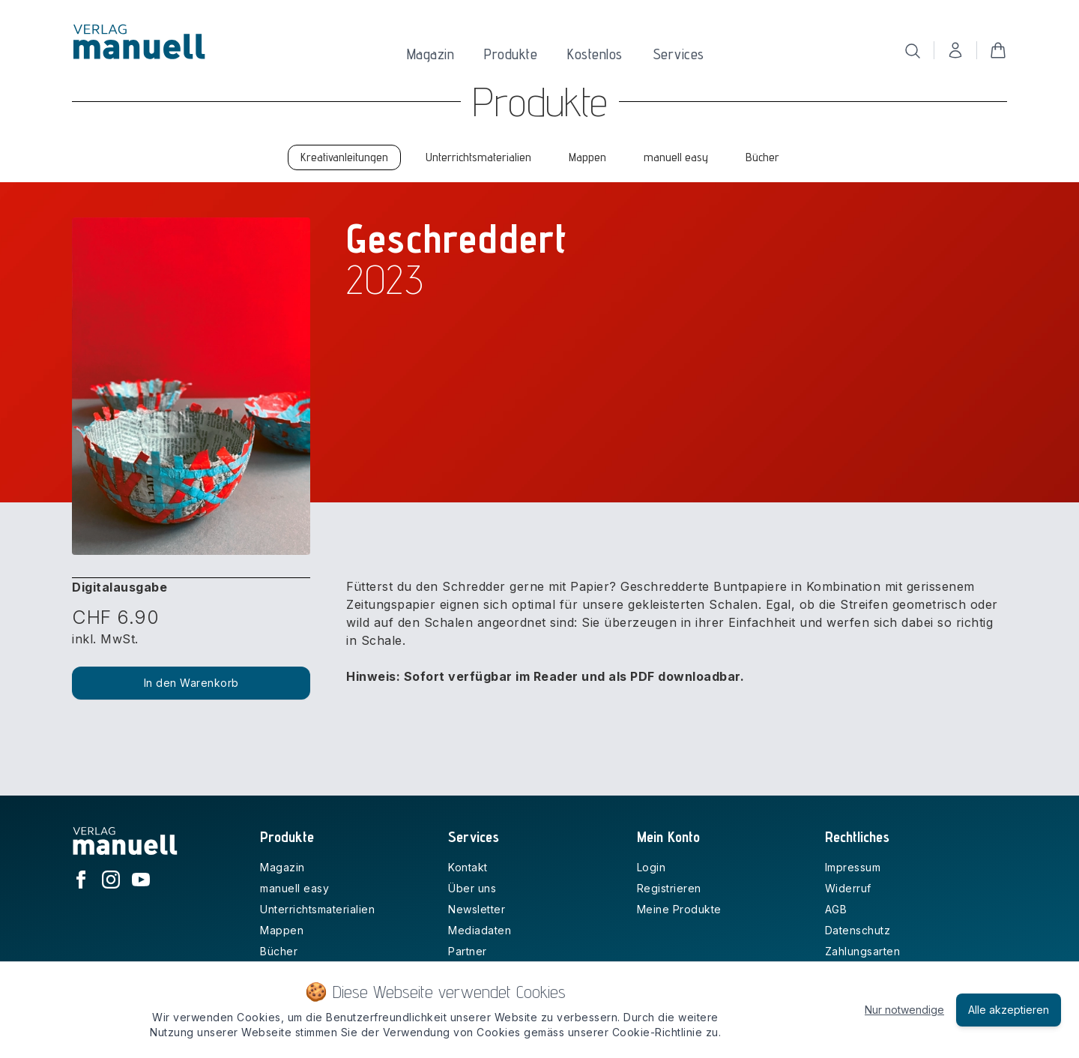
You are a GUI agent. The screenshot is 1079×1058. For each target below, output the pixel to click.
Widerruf (848, 888)
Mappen (281, 930)
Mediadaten (479, 930)
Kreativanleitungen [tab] (344, 157)
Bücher (278, 951)
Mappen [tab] (587, 157)
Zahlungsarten (863, 951)
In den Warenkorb (191, 682)
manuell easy (294, 888)
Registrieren (669, 888)
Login (651, 867)
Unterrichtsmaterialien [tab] (478, 157)
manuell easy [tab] (676, 157)
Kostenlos (595, 54)
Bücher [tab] (762, 157)
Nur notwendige (904, 1009)
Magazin (431, 54)
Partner (467, 951)
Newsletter (476, 909)
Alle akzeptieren (1008, 1009)
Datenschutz (858, 930)
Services (678, 54)
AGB (836, 909)
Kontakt (468, 867)
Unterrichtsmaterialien (317, 909)
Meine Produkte (679, 909)
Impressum (853, 867)
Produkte (510, 54)
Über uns (472, 888)
